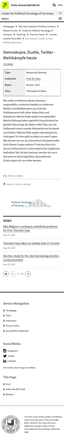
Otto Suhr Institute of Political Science (37, 26)
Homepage (8, 26)
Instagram (13, 350)
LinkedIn (12, 360)
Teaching (20, 34)
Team (8, 315)
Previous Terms (37, 34)
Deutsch (10, 394)
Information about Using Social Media (19, 367)
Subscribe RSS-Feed (15, 389)
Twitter (11, 355)
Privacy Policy (12, 325)
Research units (10, 30)
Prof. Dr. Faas (33, 78)
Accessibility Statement (17, 330)
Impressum (11, 320)
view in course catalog (18, 184)
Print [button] (8, 384)
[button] (6, 274)
